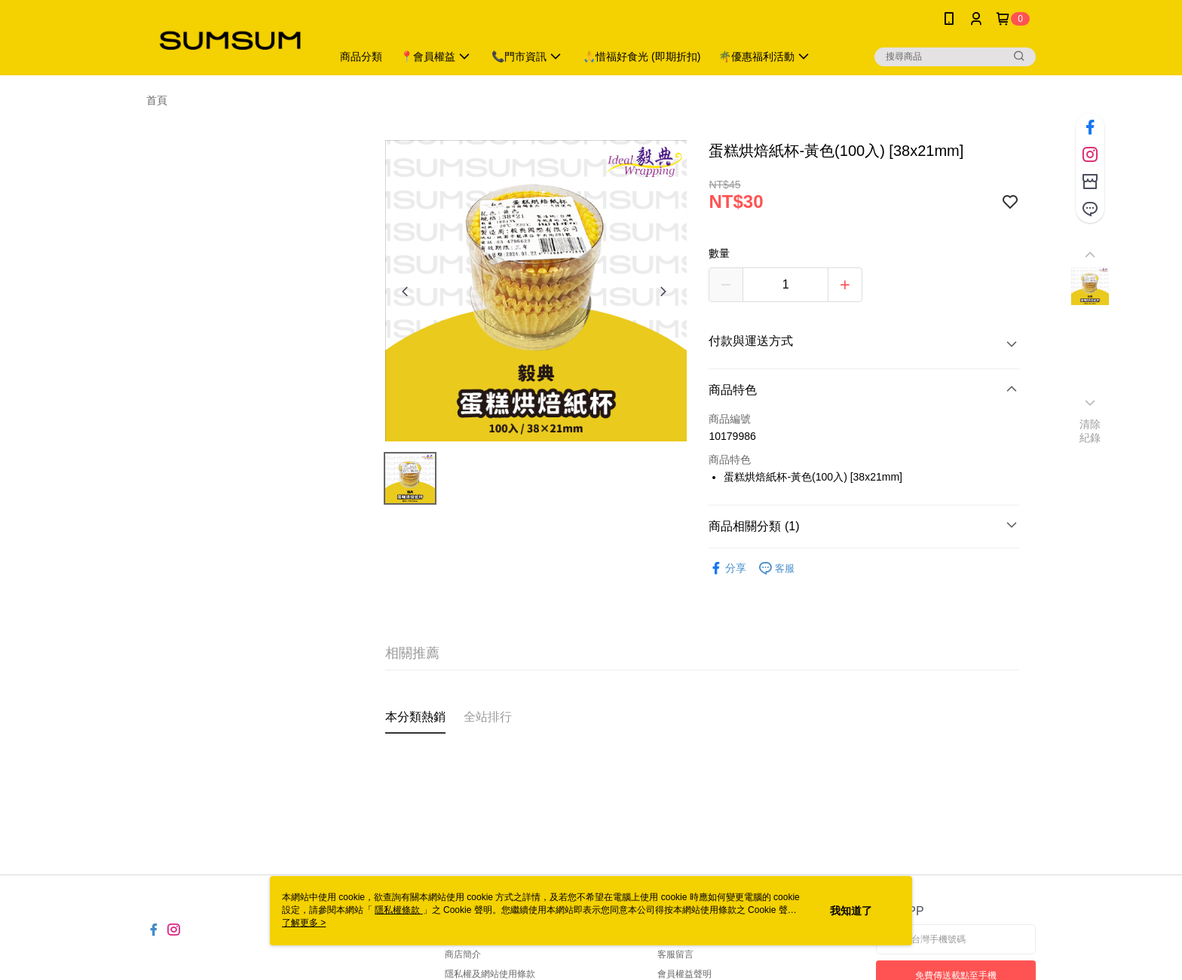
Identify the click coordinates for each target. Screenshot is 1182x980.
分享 (727, 568)
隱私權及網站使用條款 (490, 974)
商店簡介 (463, 954)
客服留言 (675, 954)
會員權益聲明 (684, 974)
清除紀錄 (1090, 431)
